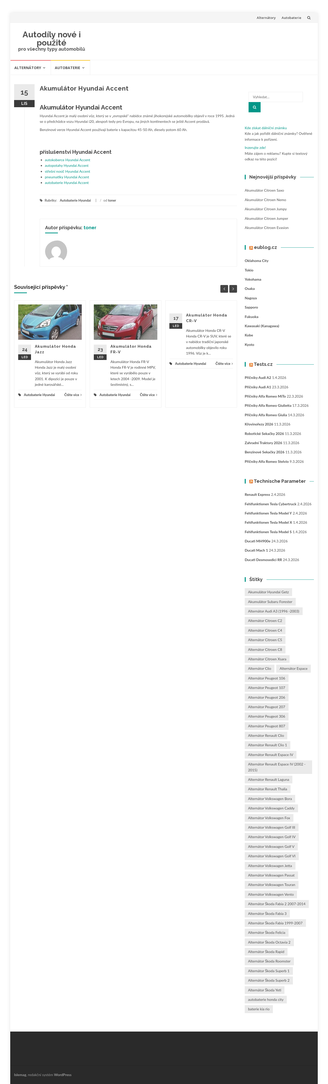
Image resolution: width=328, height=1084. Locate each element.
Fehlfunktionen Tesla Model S (268, 532)
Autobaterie (291, 17)
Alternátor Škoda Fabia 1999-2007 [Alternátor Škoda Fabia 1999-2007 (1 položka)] (275, 923)
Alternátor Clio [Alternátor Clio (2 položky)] (259, 668)
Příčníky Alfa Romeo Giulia (266, 415)
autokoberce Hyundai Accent (67, 160)
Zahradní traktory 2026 (263, 443)
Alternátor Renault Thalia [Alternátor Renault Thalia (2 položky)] (267, 789)
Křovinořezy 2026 (259, 424)
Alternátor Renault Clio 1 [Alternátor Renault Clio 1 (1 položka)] (267, 745)
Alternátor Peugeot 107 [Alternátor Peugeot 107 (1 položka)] (266, 687)
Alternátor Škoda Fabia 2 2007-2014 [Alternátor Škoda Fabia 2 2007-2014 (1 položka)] (276, 904)
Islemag (20, 1074)
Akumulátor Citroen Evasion (267, 227)
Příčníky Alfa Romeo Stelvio (267, 461)
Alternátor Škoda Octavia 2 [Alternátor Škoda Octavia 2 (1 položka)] (269, 942)
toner (112, 200)
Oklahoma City (257, 260)
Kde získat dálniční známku (266, 128)
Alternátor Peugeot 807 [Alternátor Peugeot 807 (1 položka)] (266, 726)
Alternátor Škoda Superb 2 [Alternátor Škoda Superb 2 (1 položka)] (269, 980)
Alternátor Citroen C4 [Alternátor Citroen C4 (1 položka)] (265, 630)
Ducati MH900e (257, 541)
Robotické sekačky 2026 (264, 433)
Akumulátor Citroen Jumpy (266, 209)
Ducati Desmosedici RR (263, 559)
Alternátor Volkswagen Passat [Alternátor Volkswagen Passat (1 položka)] (271, 875)
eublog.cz (265, 247)
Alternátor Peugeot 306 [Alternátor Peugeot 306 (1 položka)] (266, 716)
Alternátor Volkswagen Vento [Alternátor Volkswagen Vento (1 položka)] (271, 894)
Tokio (249, 270)
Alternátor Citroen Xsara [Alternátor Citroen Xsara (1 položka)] (267, 659)
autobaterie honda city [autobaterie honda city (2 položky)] (265, 999)
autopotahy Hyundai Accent (67, 165)
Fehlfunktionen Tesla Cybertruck (270, 504)
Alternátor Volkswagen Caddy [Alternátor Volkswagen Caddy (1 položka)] (271, 808)
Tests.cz (263, 364)
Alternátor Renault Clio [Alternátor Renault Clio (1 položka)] (266, 735)
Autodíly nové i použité (52, 38)
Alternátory (266, 17)
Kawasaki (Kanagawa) (262, 326)
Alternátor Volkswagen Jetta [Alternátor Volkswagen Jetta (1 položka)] (270, 865)
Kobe (249, 335)
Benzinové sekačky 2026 (264, 452)
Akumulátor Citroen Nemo (265, 200)
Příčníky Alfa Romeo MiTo (265, 396)
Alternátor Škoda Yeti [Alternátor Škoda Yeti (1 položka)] (264, 990)
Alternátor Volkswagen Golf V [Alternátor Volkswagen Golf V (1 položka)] (271, 846)
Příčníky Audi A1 (258, 387)
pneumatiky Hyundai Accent (67, 177)
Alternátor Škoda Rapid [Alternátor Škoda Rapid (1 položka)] (266, 951)
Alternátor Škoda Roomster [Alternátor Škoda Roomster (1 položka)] (269, 961)
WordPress (62, 1074)
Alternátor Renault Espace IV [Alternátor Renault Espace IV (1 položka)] (270, 754)
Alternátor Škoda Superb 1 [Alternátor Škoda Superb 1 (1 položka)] (269, 971)
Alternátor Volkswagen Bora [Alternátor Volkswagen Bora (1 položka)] (270, 798)
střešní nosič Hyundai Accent (67, 171)
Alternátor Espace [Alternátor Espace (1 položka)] (294, 668)
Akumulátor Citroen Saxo (264, 190)
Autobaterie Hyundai (75, 200)
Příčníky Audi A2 (258, 377)
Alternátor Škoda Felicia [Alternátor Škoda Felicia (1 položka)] (266, 932)
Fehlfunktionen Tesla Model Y (268, 513)
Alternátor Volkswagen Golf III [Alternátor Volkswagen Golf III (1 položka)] (271, 827)
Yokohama (253, 279)
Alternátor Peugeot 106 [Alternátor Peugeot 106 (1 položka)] (266, 678)
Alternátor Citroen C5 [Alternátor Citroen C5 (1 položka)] (265, 640)
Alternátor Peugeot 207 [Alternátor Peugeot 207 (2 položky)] (266, 707)
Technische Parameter (280, 481)
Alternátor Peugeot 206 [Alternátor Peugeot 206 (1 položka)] (266, 697)
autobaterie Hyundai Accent (67, 182)
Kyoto (249, 344)
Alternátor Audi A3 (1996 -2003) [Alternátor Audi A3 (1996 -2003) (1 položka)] (273, 611)
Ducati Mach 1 (256, 550)
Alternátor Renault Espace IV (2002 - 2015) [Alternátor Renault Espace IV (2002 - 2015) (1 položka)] (276, 767)
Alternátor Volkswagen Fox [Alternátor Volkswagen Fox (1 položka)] (269, 818)
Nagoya (251, 298)
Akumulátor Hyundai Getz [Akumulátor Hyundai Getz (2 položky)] (268, 592)
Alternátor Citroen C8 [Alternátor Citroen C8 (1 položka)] (265, 649)
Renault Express (257, 494)
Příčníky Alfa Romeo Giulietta (268, 405)
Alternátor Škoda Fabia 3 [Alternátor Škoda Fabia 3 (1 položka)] (267, 913)
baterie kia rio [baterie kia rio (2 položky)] (259, 1009)
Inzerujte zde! (255, 147)
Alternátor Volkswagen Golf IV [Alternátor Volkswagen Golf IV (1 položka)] (271, 837)
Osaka (250, 288)
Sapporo (251, 307)
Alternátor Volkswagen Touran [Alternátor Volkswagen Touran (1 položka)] (271, 884)
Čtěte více (73, 395)
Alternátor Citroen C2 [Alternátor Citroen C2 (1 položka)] (265, 620)
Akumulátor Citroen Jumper (266, 218)
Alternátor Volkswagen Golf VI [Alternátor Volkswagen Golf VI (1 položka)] (271, 856)
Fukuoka (251, 316)
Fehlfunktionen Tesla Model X (268, 522)
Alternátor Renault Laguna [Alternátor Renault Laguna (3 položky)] (268, 779)
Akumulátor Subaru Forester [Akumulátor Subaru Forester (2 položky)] (270, 601)
